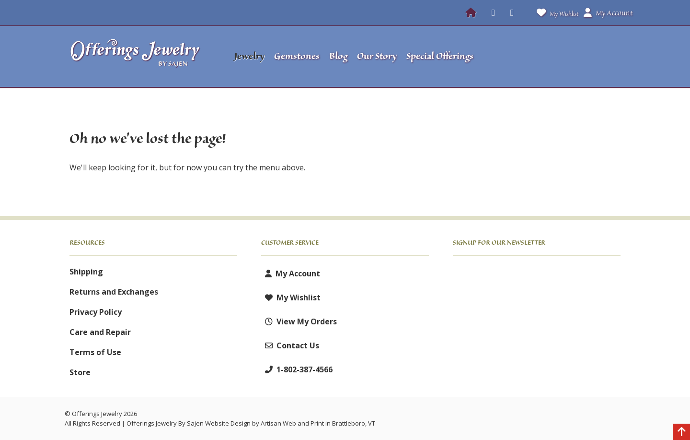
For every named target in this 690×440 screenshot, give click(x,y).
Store (80, 372)
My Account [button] (608, 13)
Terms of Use (95, 352)
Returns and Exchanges (113, 291)
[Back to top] (681, 433)
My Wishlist (555, 12)
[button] (560, 56)
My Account (290, 273)
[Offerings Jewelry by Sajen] (138, 56)
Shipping (86, 271)
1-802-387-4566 (297, 369)
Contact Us (290, 345)
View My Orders (299, 321)
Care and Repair (100, 332)
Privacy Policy (95, 312)
